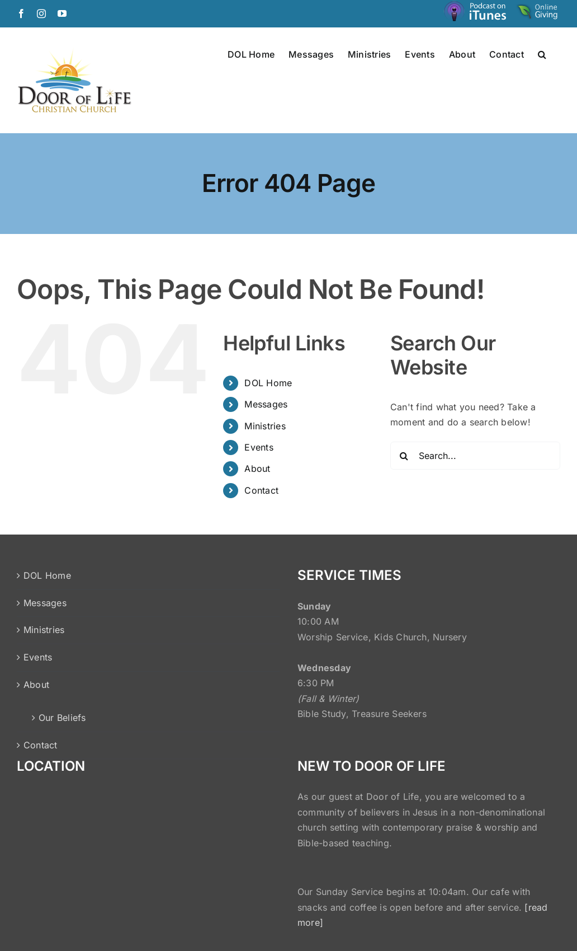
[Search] (404, 456)
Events (258, 447)
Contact (261, 490)
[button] (542, 53)
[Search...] (475, 456)
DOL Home (268, 382)
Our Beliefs (62, 717)
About (257, 468)
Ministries (264, 426)
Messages (265, 404)
